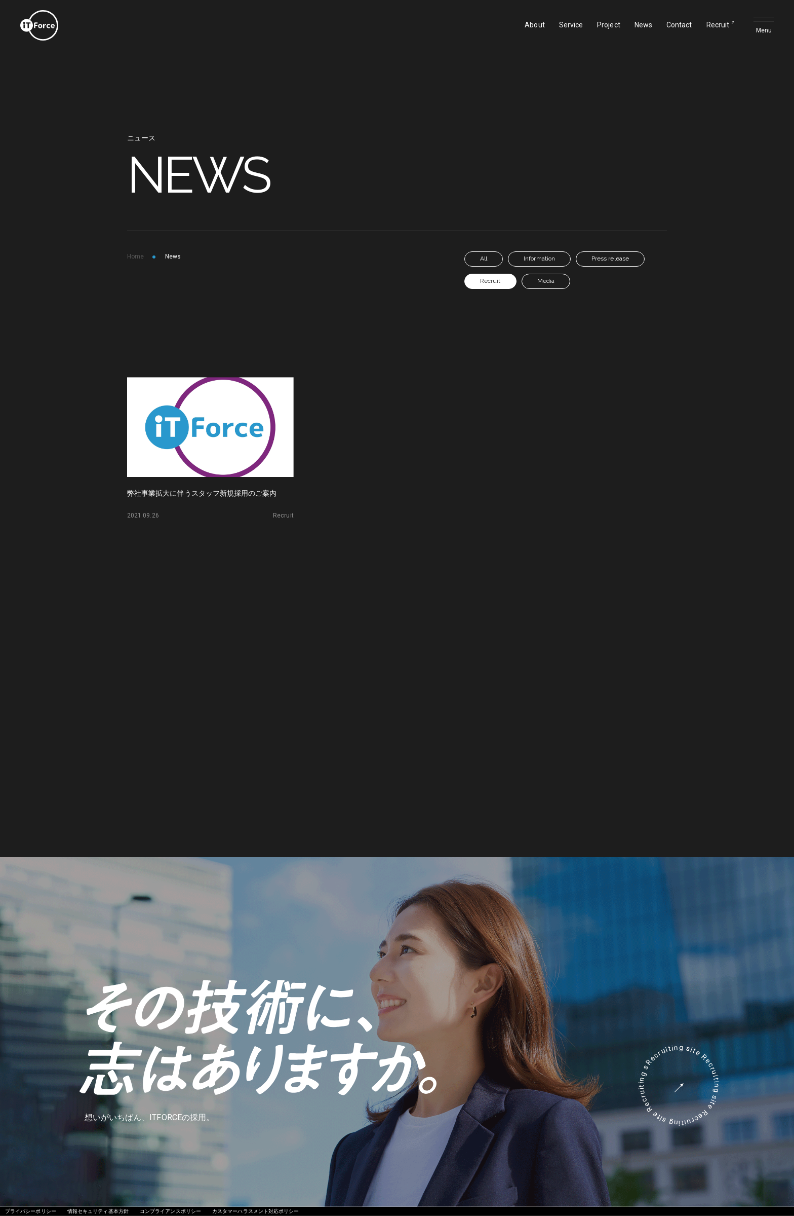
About (534, 25)
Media (545, 280)
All (483, 258)
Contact (679, 25)
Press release (610, 258)
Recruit (718, 25)
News (643, 25)
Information (539, 258)
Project (608, 25)
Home (135, 256)
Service (571, 25)
